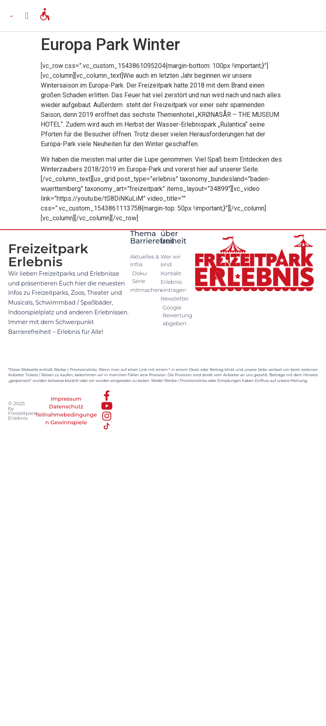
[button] (27, 15)
